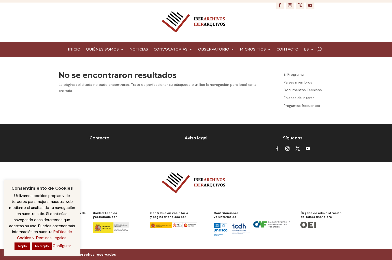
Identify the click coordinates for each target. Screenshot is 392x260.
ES (306, 49)
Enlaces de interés (299, 97)
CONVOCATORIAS (170, 49)
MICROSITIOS (253, 49)
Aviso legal (196, 138)
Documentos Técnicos (303, 90)
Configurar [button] (62, 245)
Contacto (99, 138)
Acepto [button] (22, 246)
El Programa (294, 74)
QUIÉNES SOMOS (102, 49)
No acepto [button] (42, 246)
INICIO (74, 49)
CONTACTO (287, 49)
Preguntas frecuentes (302, 105)
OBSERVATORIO (213, 49)
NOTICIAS (138, 49)
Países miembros (298, 82)
